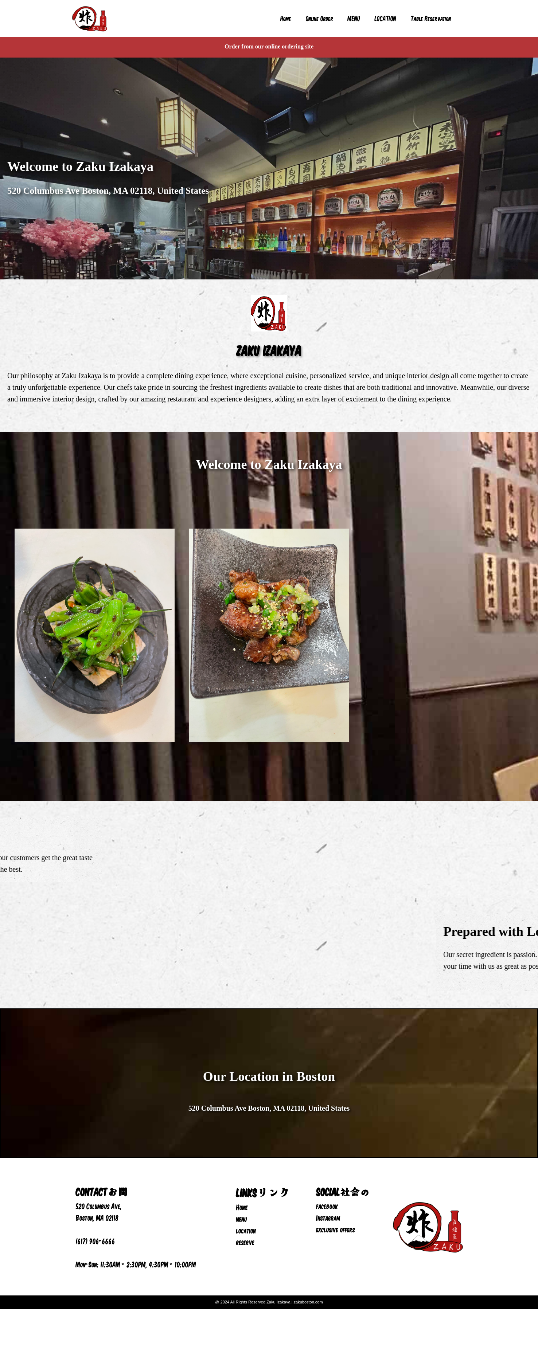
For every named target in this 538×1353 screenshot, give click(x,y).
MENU (354, 18)
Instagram (328, 1217)
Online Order (319, 18)
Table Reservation (431, 18)
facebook (327, 1206)
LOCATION (385, 18)
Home (285, 18)
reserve (245, 1242)
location (246, 1230)
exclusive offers (335, 1229)
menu (241, 1218)
